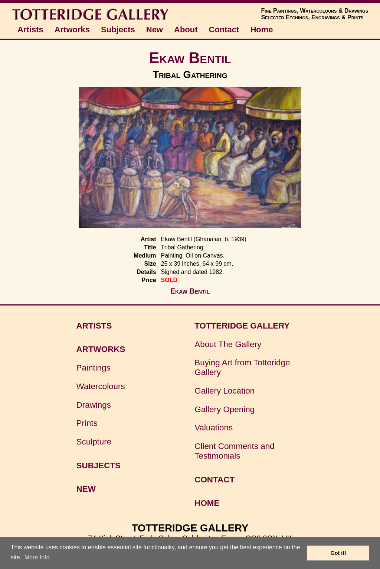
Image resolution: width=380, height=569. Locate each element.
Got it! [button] (338, 553)
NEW (86, 489)
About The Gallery (227, 344)
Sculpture (94, 441)
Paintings (93, 367)
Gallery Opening (224, 409)
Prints (87, 423)
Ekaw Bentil (190, 58)
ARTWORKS (100, 349)
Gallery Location (224, 390)
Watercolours (100, 386)
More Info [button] (37, 557)
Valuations (213, 427)
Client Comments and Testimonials (234, 451)
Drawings (93, 405)
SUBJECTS (98, 465)
